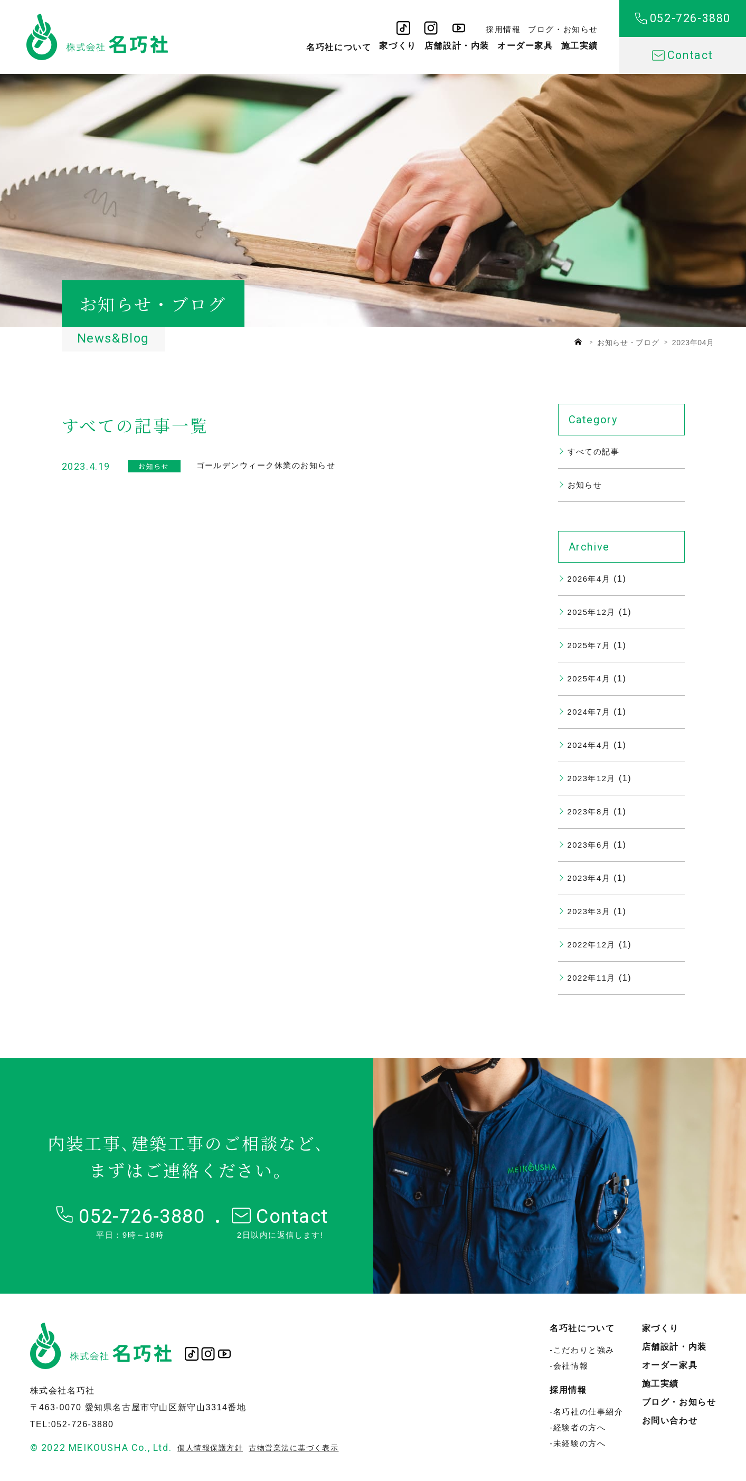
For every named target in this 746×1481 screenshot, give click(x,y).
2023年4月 (591, 878)
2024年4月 (591, 744)
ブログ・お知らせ (563, 26)
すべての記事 (596, 451)
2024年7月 (591, 711)
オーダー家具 (525, 46)
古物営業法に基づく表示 (301, 1447)
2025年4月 (591, 678)
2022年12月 (593, 944)
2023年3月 (591, 911)
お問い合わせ (670, 1420)
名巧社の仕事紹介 (588, 1411)
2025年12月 (593, 611)
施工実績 (579, 46)
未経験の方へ (579, 1443)
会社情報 (570, 1365)
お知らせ (586, 484)
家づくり (397, 46)
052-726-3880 (682, 18)
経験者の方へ (579, 1427)
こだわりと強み (584, 1349)
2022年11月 (593, 977)
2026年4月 (591, 578)
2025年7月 (591, 645)
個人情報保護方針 (212, 1447)
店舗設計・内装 (456, 46)
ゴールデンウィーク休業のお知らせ (270, 465)
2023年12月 (593, 778)
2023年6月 (591, 844)
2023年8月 (591, 811)
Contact (682, 55)
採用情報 (503, 26)
